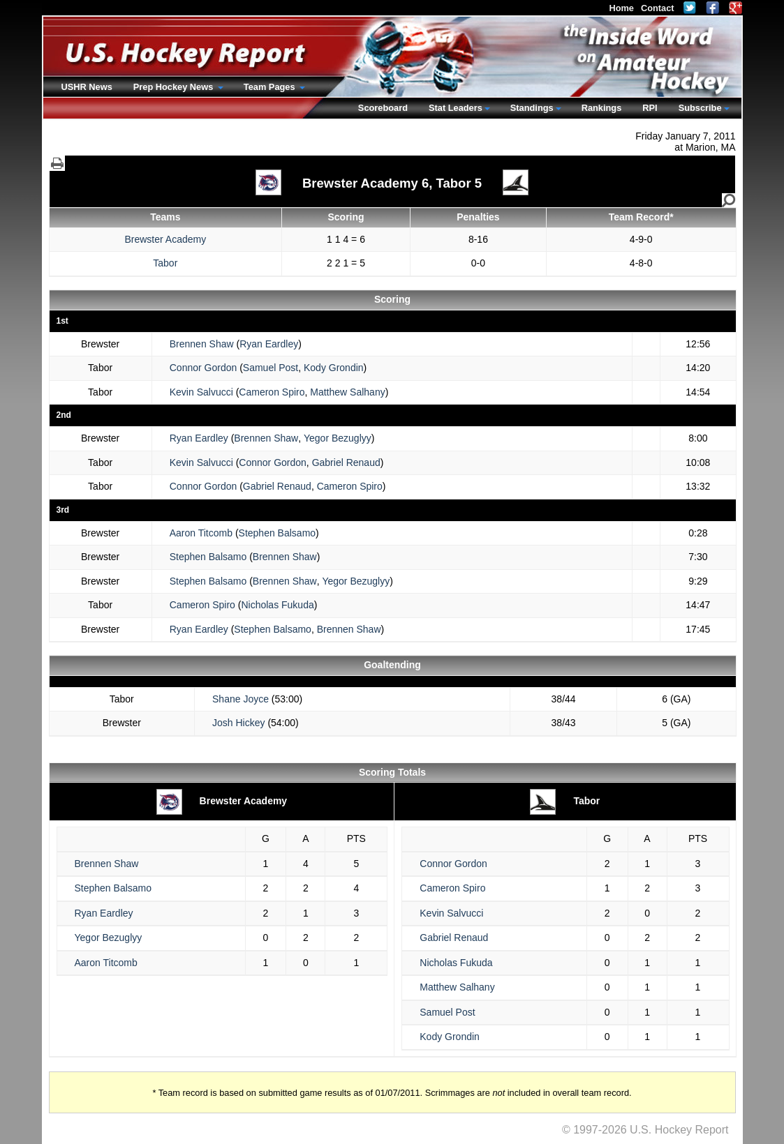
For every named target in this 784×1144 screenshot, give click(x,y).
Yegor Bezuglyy (337, 438)
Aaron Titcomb (201, 533)
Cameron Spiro (271, 392)
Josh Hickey (238, 722)
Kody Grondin (334, 367)
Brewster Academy (165, 239)
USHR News (86, 87)
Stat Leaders (455, 108)
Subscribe (700, 108)
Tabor (165, 263)
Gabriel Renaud (346, 462)
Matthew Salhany (347, 392)
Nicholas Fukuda (277, 604)
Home (621, 8)
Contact (657, 8)
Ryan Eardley (268, 343)
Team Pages (270, 87)
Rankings (602, 108)
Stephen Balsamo (277, 533)
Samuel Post (270, 367)
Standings (532, 108)
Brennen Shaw (202, 343)
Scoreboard (383, 108)
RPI (649, 108)
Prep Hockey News (174, 87)
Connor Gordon (203, 367)
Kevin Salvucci (201, 392)
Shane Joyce (240, 699)
